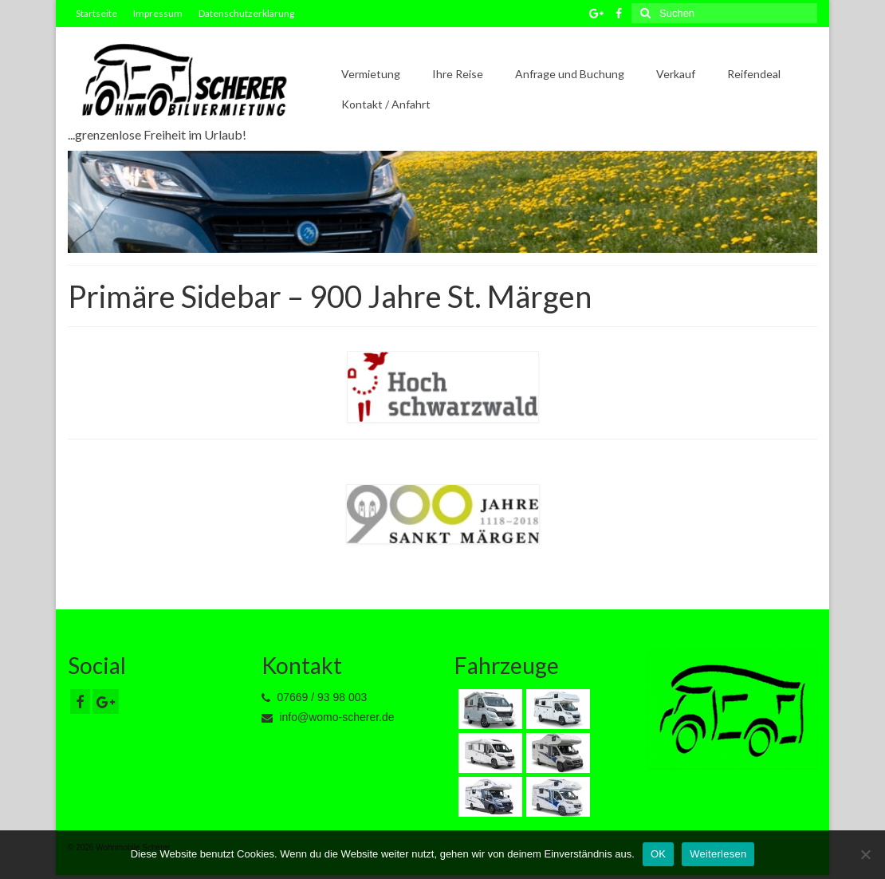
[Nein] (865, 854)
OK (658, 854)
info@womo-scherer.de (328, 717)
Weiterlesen (718, 854)
